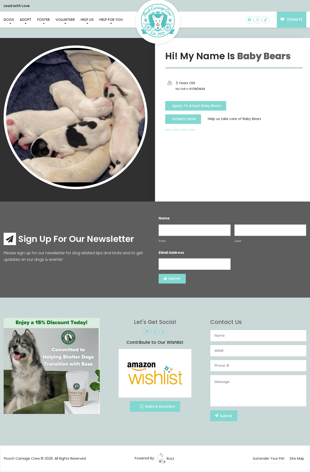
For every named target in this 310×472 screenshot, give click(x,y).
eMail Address (171, 252)
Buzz (165, 458)
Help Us (87, 19)
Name (164, 218)
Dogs (9, 19)
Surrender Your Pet (269, 458)
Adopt (25, 19)
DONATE (291, 19)
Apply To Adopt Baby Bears (196, 105)
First (162, 241)
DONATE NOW (184, 119)
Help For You (111, 19)
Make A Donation (157, 407)
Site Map (297, 458)
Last (238, 241)
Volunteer (65, 19)
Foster (43, 19)
